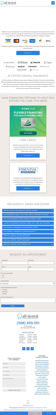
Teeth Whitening (42, 390)
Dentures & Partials (42, 375)
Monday (21, 334)
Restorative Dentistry (42, 368)
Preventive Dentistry (42, 360)
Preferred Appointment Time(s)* (9, 287)
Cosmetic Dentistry (42, 382)
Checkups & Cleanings (42, 362)
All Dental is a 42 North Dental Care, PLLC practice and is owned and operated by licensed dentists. (28, 410)
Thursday (22, 339)
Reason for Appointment (7, 297)
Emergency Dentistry (42, 392)
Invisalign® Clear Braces (42, 394)
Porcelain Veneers (42, 384)
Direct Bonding (42, 388)
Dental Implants (42, 381)
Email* (29, 266)
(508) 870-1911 (28, 323)
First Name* (5, 260)
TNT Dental (28, 407)
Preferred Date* (5, 281)
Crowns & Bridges (42, 370)
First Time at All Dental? (7, 273)
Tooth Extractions (42, 379)
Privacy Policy (35, 407)
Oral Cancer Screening (42, 364)
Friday (21, 341)
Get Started (27, 155)
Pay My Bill (27, 52)
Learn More (27, 188)
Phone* (3, 266)
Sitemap (31, 405)
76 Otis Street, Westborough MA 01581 (28, 327)
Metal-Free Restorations (42, 386)
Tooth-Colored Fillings (42, 371)
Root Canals (42, 377)
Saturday (22, 342)
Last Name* (31, 260)
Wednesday (22, 338)
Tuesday (21, 336)
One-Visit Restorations (42, 373)
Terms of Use (43, 407)
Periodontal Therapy (42, 366)
